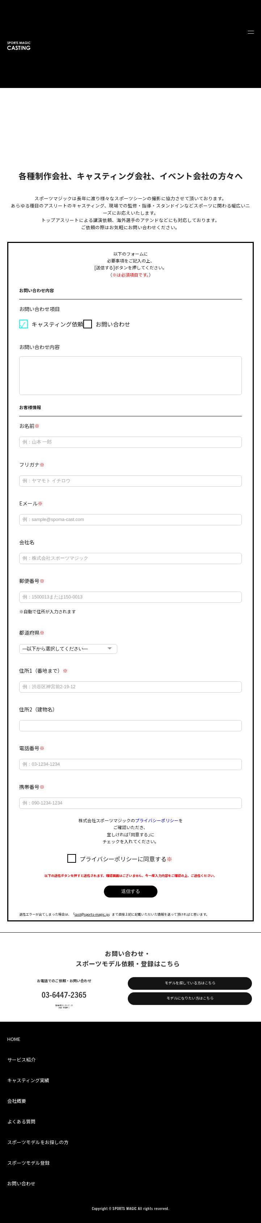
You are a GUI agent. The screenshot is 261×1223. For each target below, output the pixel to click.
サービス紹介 (21, 1059)
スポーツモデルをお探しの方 (37, 1142)
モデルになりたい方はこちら (190, 1004)
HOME (13, 1038)
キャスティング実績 (28, 1080)
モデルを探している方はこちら (190, 989)
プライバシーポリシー (156, 820)
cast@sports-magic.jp (92, 914)
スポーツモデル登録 (28, 1162)
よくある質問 (21, 1121)
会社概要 (16, 1100)
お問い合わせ (21, 1183)
